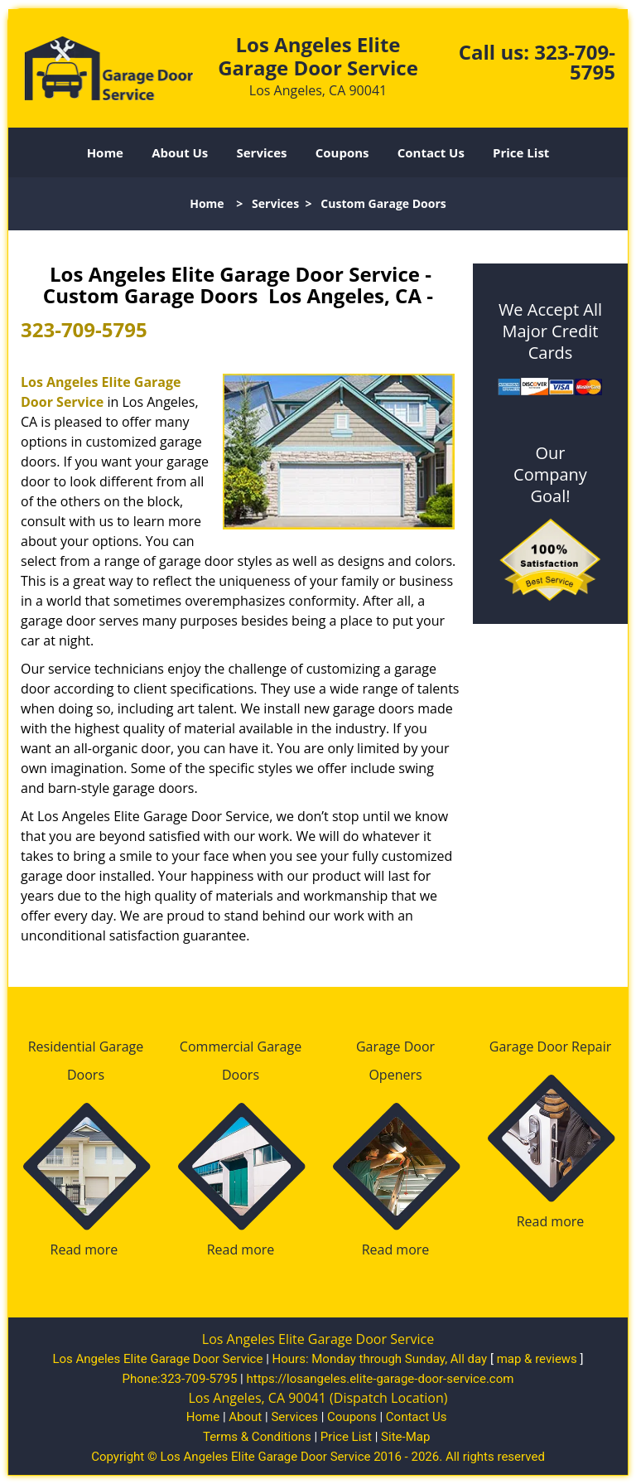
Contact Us (431, 152)
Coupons (342, 152)
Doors (85, 1075)
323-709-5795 (574, 61)
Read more (84, 1249)
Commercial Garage (240, 1046)
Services (262, 152)
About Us (180, 152)
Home (105, 152)
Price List (521, 152)
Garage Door (395, 1046)
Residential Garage (86, 1046)
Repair (591, 1046)
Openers (395, 1075)
